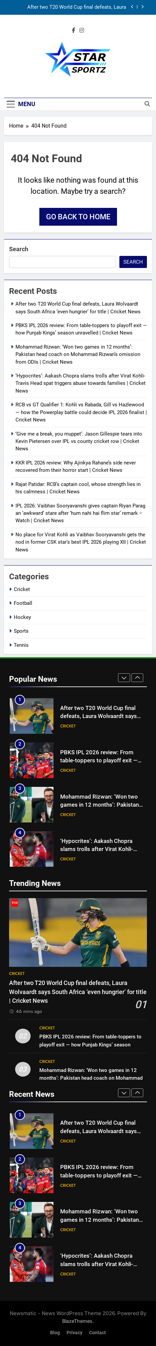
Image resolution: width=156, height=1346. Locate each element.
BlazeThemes (77, 1321)
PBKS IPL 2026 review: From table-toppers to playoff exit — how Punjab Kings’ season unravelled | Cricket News (90, 1044)
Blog (55, 1333)
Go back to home (78, 217)
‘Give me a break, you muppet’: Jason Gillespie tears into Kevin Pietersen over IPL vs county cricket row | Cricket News (78, 441)
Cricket (22, 589)
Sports (21, 631)
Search (18, 249)
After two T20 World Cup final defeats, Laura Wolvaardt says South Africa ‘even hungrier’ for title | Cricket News (68, 7)
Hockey (22, 617)
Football (23, 603)
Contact (97, 1333)
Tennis (21, 645)
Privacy (74, 1333)
